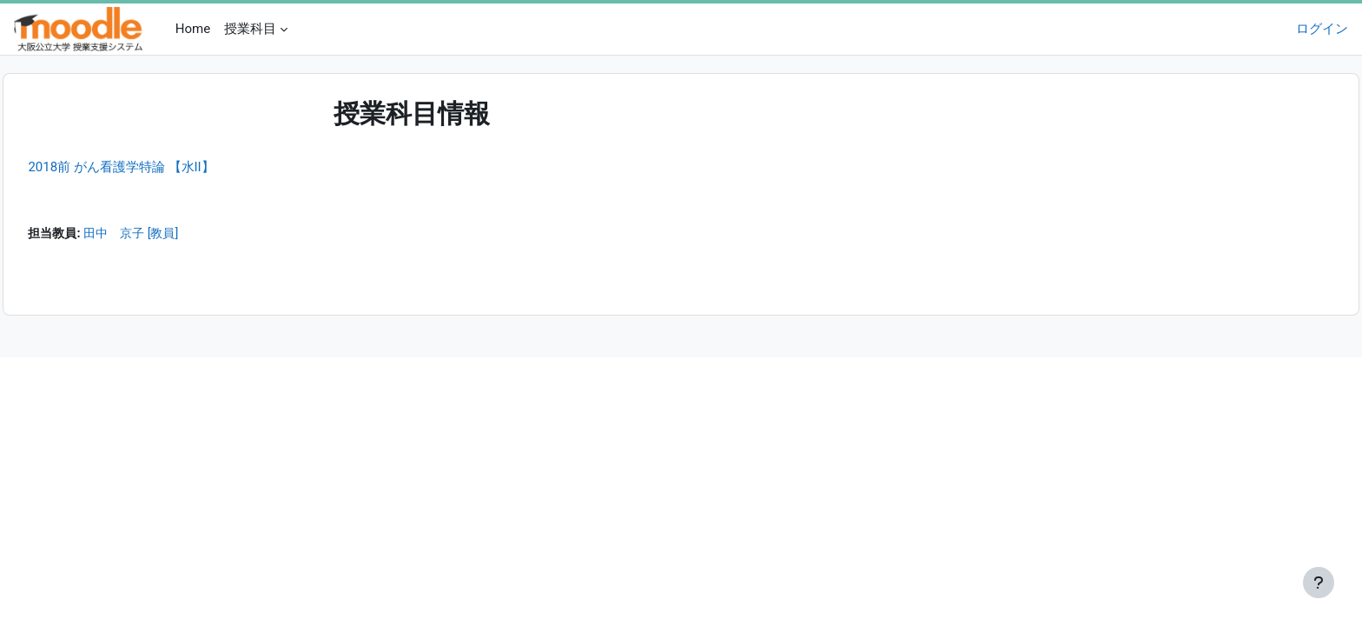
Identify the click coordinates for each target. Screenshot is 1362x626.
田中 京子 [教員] (177, 235)
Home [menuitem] (192, 29)
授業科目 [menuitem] (250, 29)
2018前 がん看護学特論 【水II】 (160, 167)
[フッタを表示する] (1318, 582)
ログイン (1322, 29)
